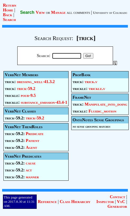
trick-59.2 (26, 88)
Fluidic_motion (102, 111)
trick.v (91, 81)
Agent (31, 147)
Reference (47, 201)
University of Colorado (110, 13)
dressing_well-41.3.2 (36, 81)
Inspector (105, 201)
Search (9, 19)
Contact (117, 197)
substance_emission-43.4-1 (44, 102)
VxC (121, 201)
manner (32, 177)
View (40, 12)
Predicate (35, 133)
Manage (58, 12)
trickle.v (97, 88)
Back (7, 14)
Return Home (9, 7)
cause (31, 163)
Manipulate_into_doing (106, 104)
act (29, 170)
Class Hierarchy (75, 201)
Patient (32, 140)
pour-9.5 (28, 95)
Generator (117, 206)
